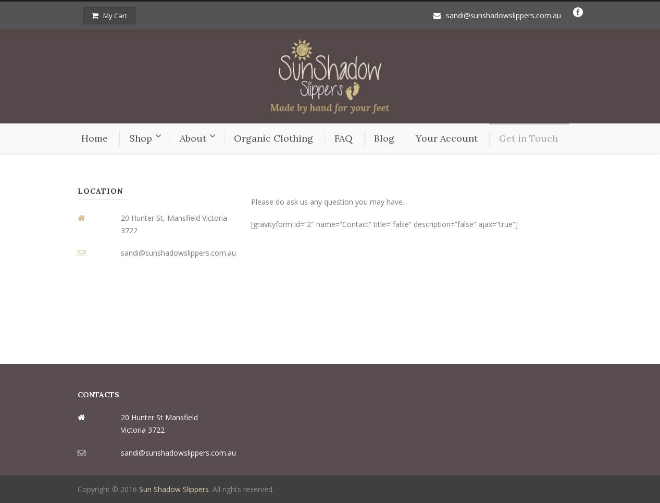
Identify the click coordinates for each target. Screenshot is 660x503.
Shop (140, 138)
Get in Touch (528, 138)
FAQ (343, 138)
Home (94, 138)
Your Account (447, 138)
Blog (384, 138)
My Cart (109, 15)
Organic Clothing (273, 138)
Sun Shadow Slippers (174, 489)
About (193, 138)
